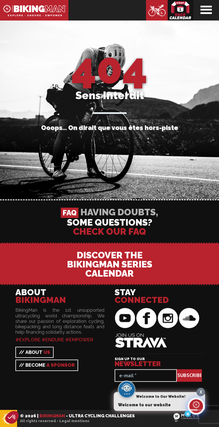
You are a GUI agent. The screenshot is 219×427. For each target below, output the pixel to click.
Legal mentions (74, 421)
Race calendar (180, 10)
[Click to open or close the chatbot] (196, 408)
